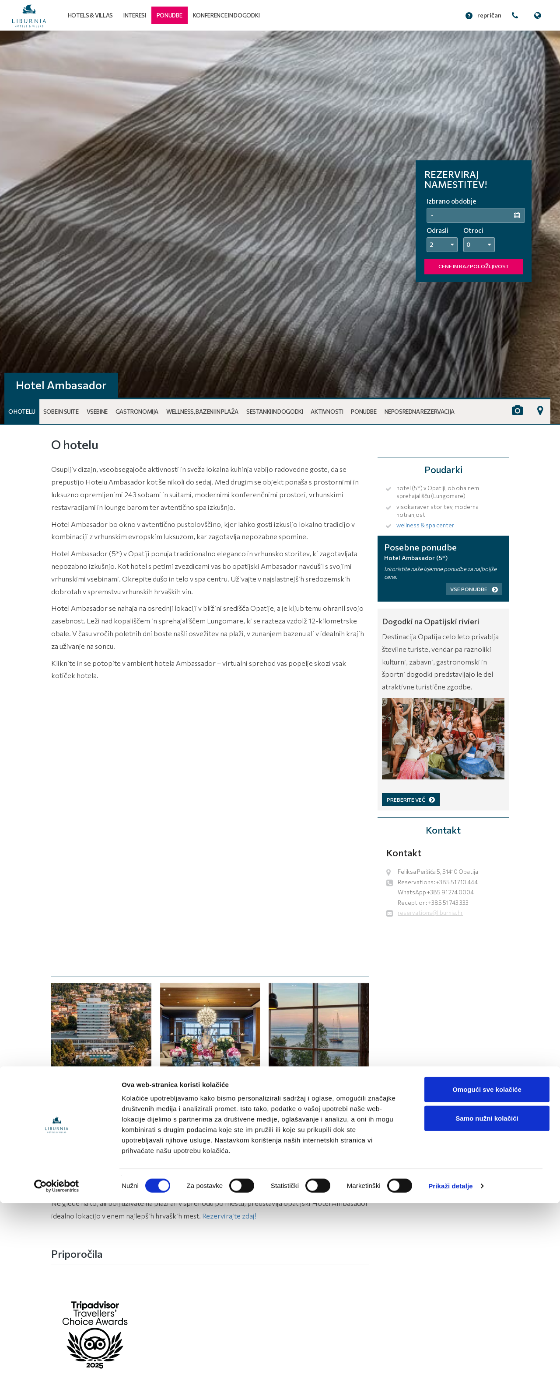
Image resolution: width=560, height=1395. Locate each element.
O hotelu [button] (21, 411)
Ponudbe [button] (363, 411)
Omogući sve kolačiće (487, 1281)
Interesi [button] (134, 15)
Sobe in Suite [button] (61, 411)
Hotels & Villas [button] (90, 15)
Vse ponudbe (474, 589)
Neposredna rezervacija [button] (420, 411)
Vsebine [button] (97, 411)
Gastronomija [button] (137, 411)
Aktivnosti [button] (327, 411)
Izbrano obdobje (451, 201)
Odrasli (437, 230)
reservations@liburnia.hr (430, 912)
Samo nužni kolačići (486, 1310)
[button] (169, 15)
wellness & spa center (425, 525)
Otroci (473, 230)
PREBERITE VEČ (411, 799)
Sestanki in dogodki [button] (274, 411)
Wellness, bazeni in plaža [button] (202, 411)
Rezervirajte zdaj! (229, 1216)
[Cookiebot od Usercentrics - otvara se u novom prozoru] (56, 1378)
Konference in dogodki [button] (226, 15)
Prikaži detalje (450, 1377)
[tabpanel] (280, 227)
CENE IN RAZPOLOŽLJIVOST (473, 266)
